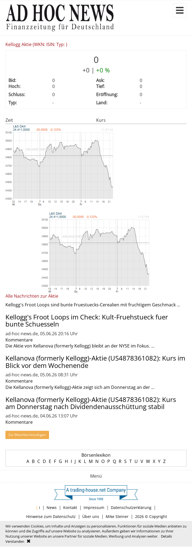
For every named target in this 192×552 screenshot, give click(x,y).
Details (166, 536)
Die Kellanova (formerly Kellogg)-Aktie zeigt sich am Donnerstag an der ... (79, 387)
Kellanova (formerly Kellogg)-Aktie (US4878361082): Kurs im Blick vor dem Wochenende (95, 361)
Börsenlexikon (96, 455)
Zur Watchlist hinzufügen (27, 434)
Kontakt (70, 507)
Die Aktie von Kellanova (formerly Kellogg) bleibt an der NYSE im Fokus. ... (79, 346)
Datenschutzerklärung (131, 507)
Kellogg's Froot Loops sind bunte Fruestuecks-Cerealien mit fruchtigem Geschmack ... (92, 305)
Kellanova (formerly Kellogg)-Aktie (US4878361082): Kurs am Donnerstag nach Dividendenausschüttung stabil (90, 403)
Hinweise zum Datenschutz (51, 516)
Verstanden (14, 541)
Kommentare (19, 340)
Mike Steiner (117, 516)
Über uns (90, 516)
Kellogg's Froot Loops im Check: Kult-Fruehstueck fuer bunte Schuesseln (86, 320)
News (52, 507)
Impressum (94, 507)
